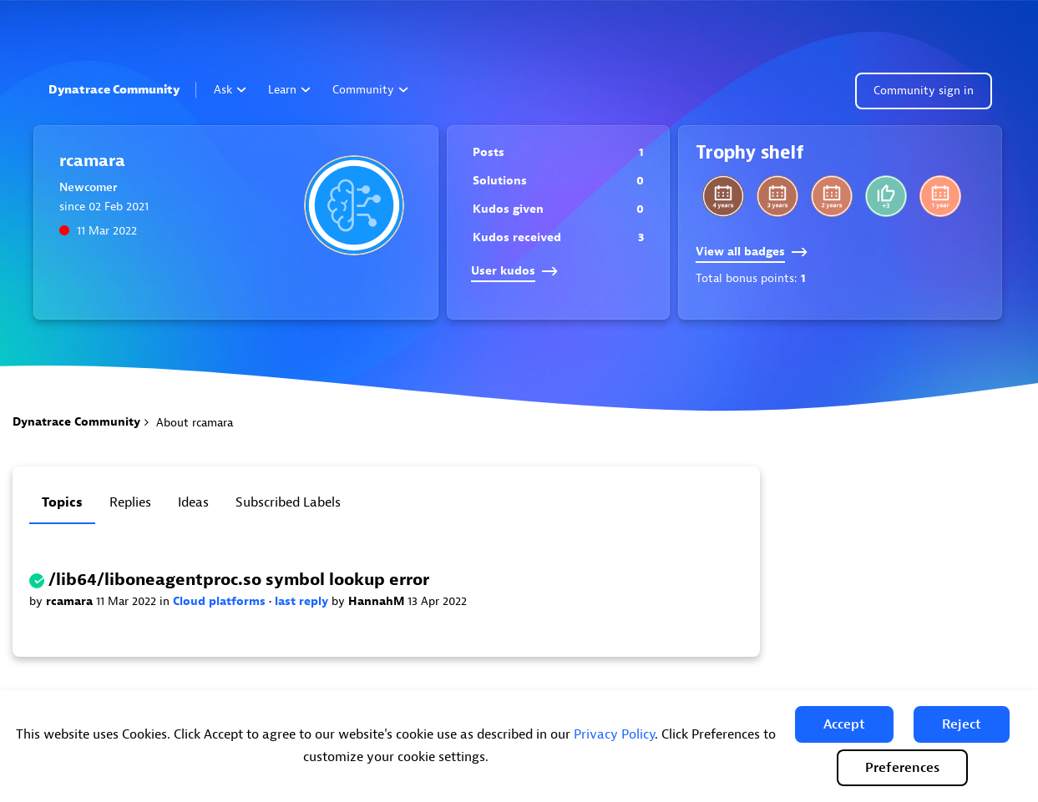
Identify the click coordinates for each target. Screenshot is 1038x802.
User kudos (514, 271)
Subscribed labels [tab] (288, 502)
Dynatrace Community (114, 90)
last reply (303, 601)
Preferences (902, 767)
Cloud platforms (221, 601)
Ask (230, 90)
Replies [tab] (130, 502)
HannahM (378, 601)
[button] (844, 724)
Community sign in (923, 90)
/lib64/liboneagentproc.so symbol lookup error (238, 579)
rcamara (71, 601)
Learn (289, 90)
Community (370, 90)
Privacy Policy (614, 734)
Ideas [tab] (193, 502)
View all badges (752, 252)
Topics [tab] (62, 502)
